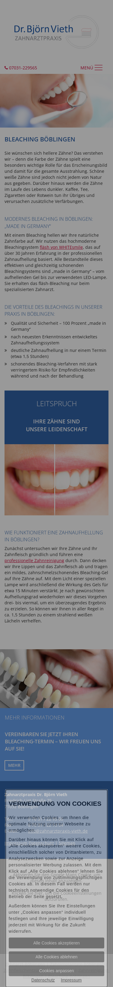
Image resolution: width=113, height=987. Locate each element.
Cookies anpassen (56, 970)
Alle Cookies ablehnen (56, 956)
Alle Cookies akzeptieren (56, 943)
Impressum (71, 980)
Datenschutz (43, 980)
